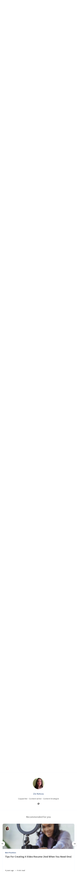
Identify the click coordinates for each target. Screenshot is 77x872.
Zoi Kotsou (38, 793)
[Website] (38, 804)
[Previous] (2, 843)
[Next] (74, 843)
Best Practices (10, 852)
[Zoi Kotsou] (7, 828)
